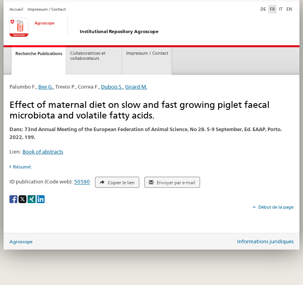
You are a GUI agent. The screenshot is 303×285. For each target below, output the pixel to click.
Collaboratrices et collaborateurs (87, 56)
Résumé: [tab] (22, 167)
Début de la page (275, 207)
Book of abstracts (42, 151)
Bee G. (45, 86)
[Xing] (32, 199)
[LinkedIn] (41, 199)
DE (263, 9)
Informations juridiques (265, 241)
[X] (23, 199)
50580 (82, 182)
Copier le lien (117, 182)
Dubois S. (112, 86)
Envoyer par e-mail (172, 182)
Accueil (16, 9)
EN (289, 9)
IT (280, 9)
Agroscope (21, 241)
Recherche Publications (38, 53)
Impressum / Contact (47, 9)
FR (272, 9)
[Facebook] (14, 199)
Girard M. (136, 86)
